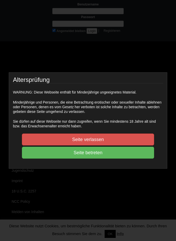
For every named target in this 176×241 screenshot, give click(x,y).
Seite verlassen (88, 139)
